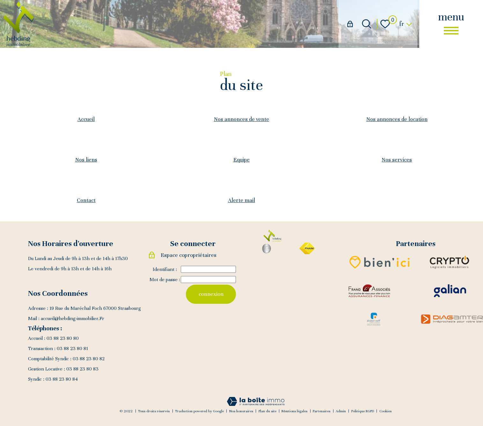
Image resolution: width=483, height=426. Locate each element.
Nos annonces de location (397, 119)
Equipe (241, 159)
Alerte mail (241, 200)
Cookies (385, 411)
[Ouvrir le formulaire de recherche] (367, 24)
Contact (86, 200)
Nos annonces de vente (241, 119)
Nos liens (86, 159)
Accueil (86, 119)
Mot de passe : (165, 280)
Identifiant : (165, 270)
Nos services (397, 159)
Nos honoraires (241, 411)
